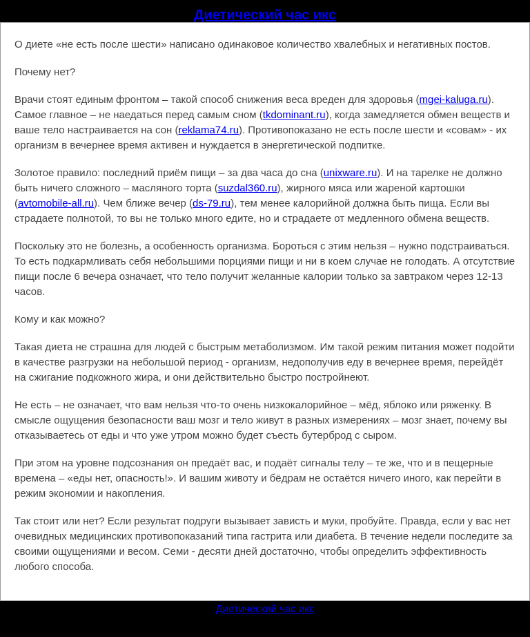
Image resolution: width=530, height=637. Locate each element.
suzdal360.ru (247, 187)
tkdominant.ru (294, 114)
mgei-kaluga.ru (454, 99)
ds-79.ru (211, 203)
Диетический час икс (265, 14)
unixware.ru (350, 172)
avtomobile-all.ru (56, 203)
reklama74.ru (208, 129)
